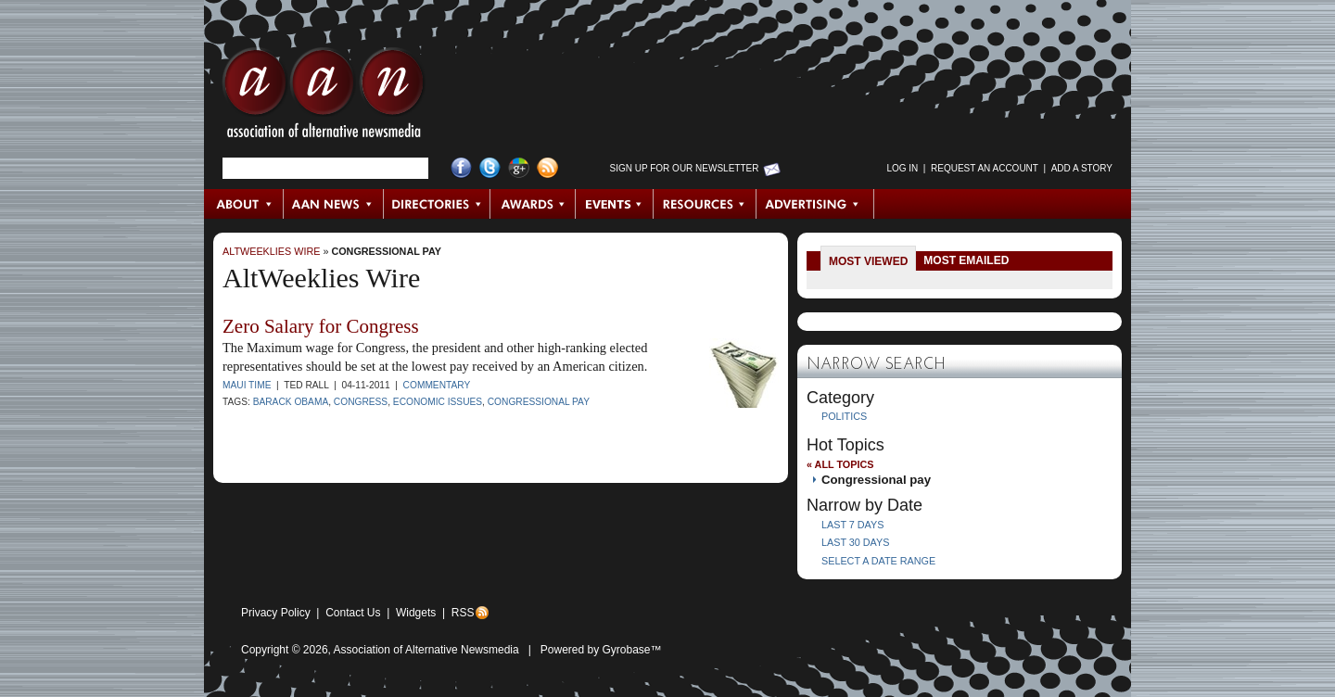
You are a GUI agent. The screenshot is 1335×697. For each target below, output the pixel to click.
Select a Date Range (878, 560)
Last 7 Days (852, 524)
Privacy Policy (276, 612)
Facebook (461, 168)
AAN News (334, 204)
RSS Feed (547, 168)
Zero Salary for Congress (320, 326)
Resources (705, 204)
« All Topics (840, 464)
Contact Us (352, 612)
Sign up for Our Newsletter (684, 168)
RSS (463, 612)
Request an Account (984, 168)
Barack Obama (291, 402)
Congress (361, 402)
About (244, 204)
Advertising (814, 204)
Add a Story (1081, 168)
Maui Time (246, 385)
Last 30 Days (855, 542)
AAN (323, 97)
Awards (533, 204)
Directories (437, 204)
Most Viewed (868, 261)
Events (615, 204)
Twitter (490, 168)
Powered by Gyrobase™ (601, 649)
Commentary (437, 385)
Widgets (416, 612)
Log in (902, 168)
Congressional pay (386, 251)
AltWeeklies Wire (271, 251)
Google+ (518, 168)
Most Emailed (966, 260)
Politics (844, 416)
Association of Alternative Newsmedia (426, 649)
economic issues (437, 402)
